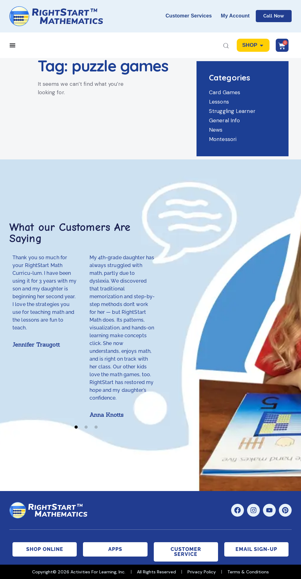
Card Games (224, 92)
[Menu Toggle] (12, 45)
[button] (76, 427)
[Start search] (226, 46)
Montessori (222, 139)
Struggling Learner (232, 111)
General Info (224, 120)
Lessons (219, 101)
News (215, 129)
